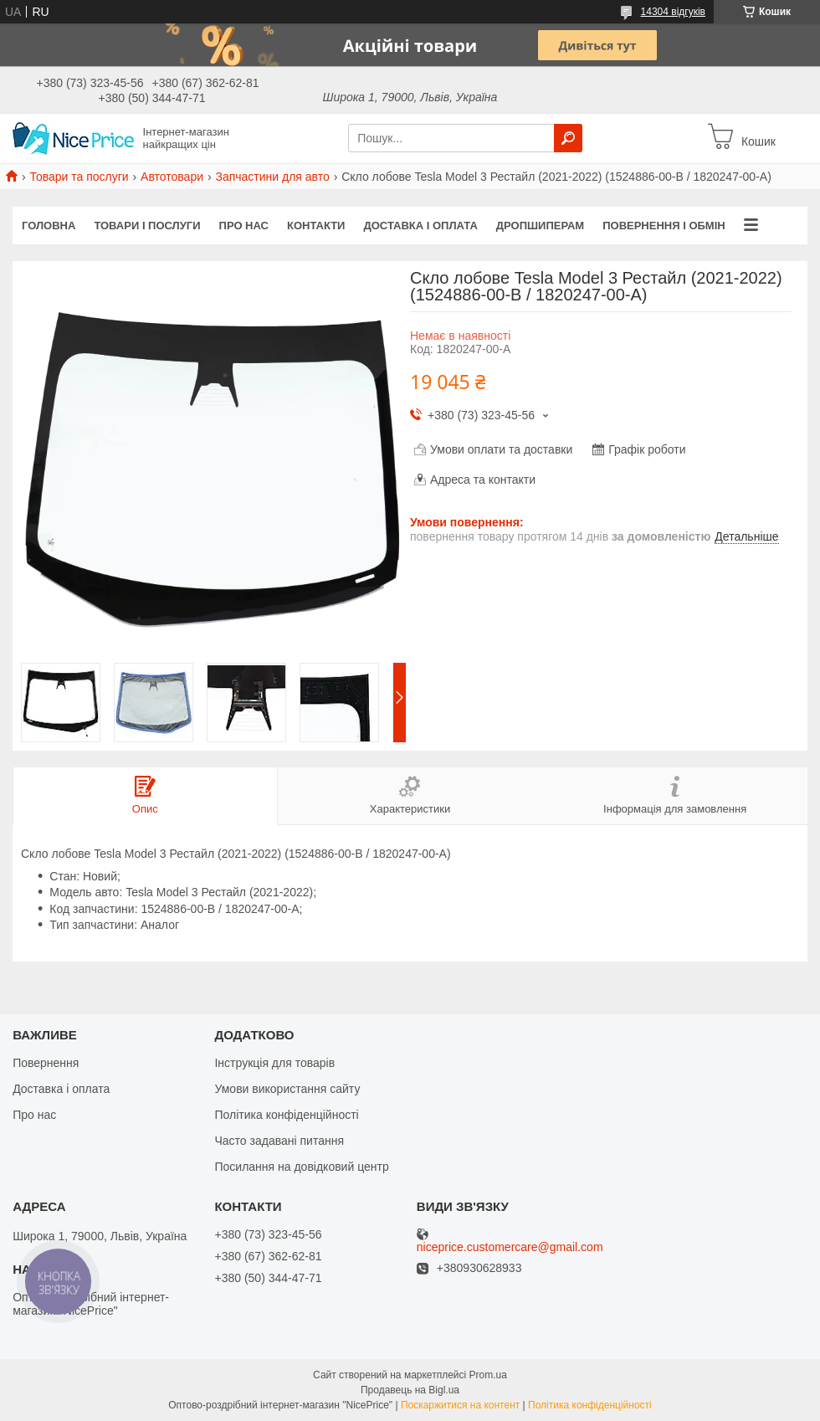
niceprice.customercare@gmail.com (510, 1247)
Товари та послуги (78, 176)
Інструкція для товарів (274, 1063)
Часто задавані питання (279, 1140)
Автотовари (172, 176)
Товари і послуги (147, 225)
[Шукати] (568, 138)
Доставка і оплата (420, 225)
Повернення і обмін (663, 225)
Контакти (316, 225)
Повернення (46, 1063)
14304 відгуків (673, 12)
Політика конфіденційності (286, 1114)
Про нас (244, 225)
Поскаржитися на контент (460, 1405)
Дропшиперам (540, 225)
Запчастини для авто (272, 176)
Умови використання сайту (287, 1088)
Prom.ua (488, 1375)
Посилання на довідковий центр (301, 1166)
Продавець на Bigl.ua (410, 1390)
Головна (48, 225)
